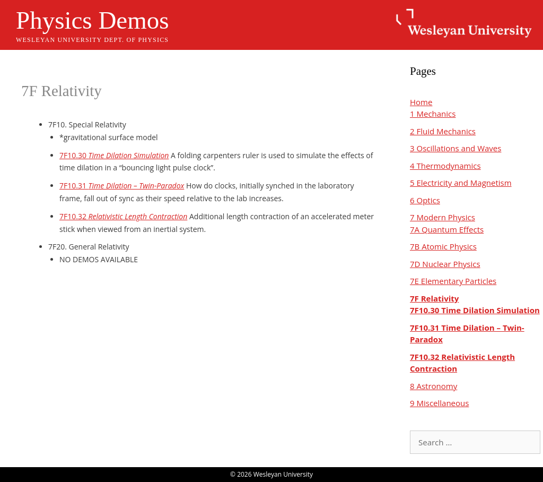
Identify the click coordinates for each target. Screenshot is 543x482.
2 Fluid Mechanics (443, 131)
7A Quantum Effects (447, 229)
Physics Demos (92, 20)
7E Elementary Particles (453, 281)
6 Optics (425, 200)
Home (421, 102)
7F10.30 (114, 155)
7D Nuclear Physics (445, 264)
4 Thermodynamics (445, 165)
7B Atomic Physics (443, 246)
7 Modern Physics (442, 217)
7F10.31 (121, 185)
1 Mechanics (433, 113)
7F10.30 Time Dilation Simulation (475, 310)
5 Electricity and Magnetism (461, 182)
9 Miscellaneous (439, 403)
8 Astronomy (433, 386)
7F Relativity (434, 298)
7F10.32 (123, 216)
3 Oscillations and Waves (455, 148)
